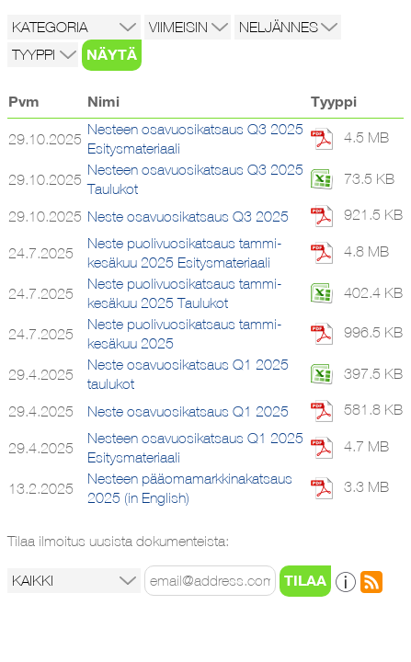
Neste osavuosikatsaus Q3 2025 (188, 216)
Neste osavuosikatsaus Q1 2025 (188, 411)
